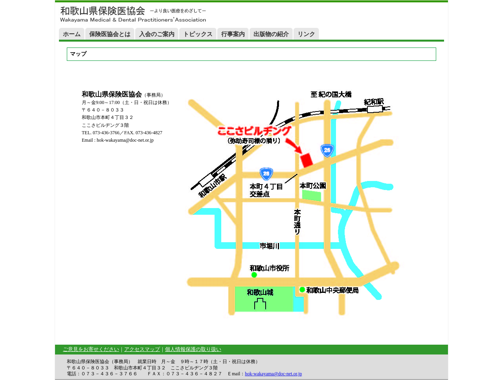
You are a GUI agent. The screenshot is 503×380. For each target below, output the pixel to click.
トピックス (198, 34)
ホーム (72, 34)
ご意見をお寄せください (91, 349)
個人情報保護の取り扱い (193, 349)
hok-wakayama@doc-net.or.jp (273, 373)
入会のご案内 (156, 34)
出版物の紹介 (271, 34)
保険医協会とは (109, 34)
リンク (306, 34)
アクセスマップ (142, 349)
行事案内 (233, 34)
